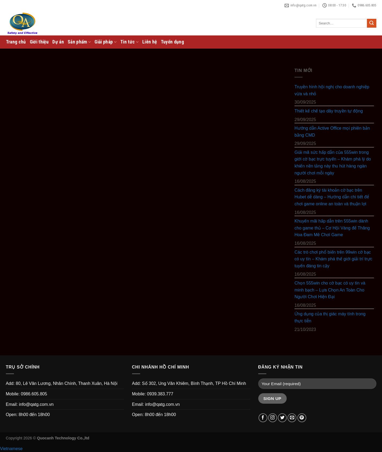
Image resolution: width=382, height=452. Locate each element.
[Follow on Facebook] (263, 417)
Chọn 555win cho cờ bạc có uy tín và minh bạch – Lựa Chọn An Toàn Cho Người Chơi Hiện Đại (329, 290)
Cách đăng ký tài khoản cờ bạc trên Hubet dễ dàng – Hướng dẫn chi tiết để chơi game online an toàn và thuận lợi (331, 197)
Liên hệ (149, 42)
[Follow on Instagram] (272, 417)
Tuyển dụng (172, 42)
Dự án (58, 42)
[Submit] (371, 23)
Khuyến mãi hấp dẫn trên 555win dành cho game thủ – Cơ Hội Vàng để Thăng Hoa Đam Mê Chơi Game (332, 228)
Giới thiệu (39, 42)
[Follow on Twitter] (282, 417)
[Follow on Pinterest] (301, 417)
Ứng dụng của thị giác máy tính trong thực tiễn (330, 317)
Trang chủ (16, 42)
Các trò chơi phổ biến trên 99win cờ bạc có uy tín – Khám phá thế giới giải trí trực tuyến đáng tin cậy (333, 259)
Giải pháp (105, 42)
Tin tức (129, 42)
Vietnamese (11, 448)
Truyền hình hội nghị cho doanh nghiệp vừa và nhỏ (331, 90)
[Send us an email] (292, 417)
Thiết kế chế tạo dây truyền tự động (328, 111)
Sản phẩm (79, 42)
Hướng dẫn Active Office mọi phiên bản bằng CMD (332, 131)
